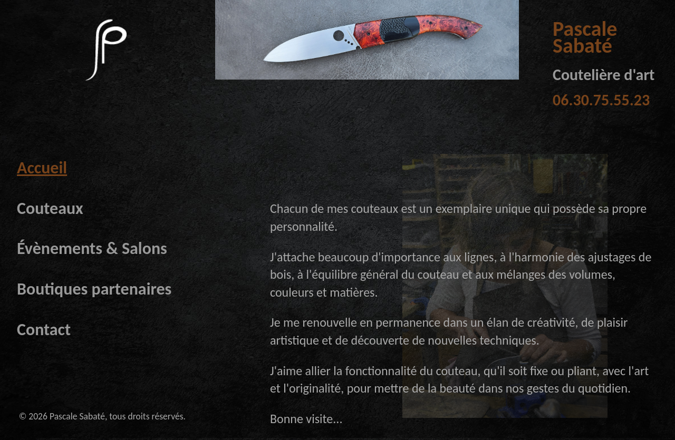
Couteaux (50, 208)
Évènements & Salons (92, 248)
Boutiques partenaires (94, 289)
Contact (44, 329)
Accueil (42, 168)
